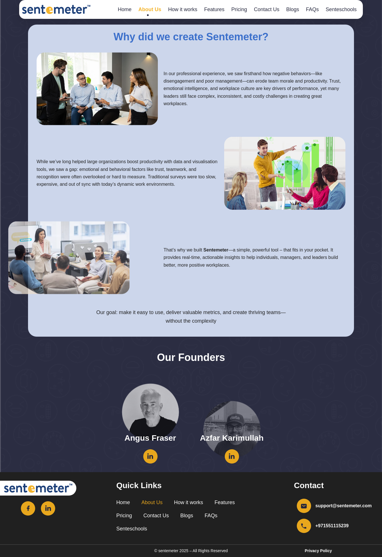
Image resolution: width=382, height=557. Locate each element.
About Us (149, 9)
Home (125, 9)
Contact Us (266, 9)
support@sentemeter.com (343, 505)
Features (214, 9)
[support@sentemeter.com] (304, 506)
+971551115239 (332, 525)
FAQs (312, 9)
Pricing (239, 9)
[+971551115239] (304, 526)
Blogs (292, 9)
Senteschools (341, 9)
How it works (182, 9)
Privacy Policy (318, 550)
